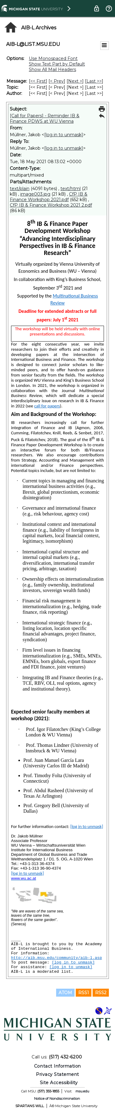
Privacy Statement (57, 1074)
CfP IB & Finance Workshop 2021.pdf (48, 196)
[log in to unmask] (63, 134)
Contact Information (57, 1066)
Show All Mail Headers (52, 69)
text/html (70, 188)
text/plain (19, 188)
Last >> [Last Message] (94, 81)
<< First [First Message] (38, 81)
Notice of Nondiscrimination (57, 1098)
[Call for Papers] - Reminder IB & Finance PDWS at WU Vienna (44, 118)
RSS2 (100, 992)
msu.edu (82, 1091)
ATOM (65, 992)
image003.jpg (35, 194)
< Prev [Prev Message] (57, 81)
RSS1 (83, 992)
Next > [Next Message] (75, 81)
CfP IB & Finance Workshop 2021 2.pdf (51, 205)
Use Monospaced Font (53, 58)
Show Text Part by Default (57, 64)
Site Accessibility (59, 1082)
